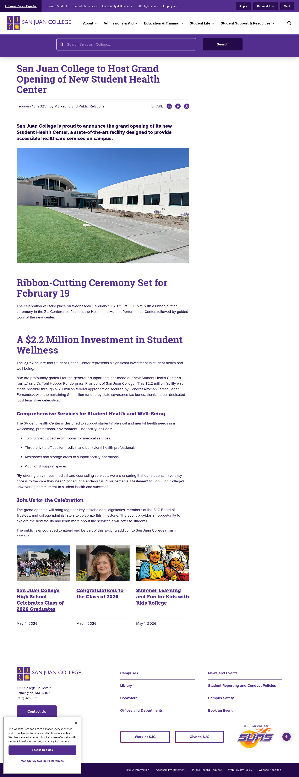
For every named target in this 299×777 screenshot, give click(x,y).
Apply (243, 6)
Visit (287, 6)
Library (126, 685)
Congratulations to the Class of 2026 (100, 594)
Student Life (200, 23)
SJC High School (147, 6)
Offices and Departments (141, 710)
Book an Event (220, 710)
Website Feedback (270, 770)
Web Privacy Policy (240, 770)
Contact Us (36, 711)
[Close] (76, 722)
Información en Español (21, 6)
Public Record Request (207, 770)
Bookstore (128, 698)
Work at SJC (145, 736)
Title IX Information (137, 770)
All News (86, 47)
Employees (170, 6)
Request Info (265, 6)
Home (22, 47)
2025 (102, 47)
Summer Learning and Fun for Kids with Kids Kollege (162, 597)
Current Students (58, 6)
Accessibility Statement (170, 770)
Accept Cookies (42, 750)
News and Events (60, 47)
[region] (42, 745)
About (88, 23)
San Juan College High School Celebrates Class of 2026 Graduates (40, 600)
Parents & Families (85, 6)
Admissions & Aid (119, 23)
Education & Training (161, 23)
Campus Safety (221, 698)
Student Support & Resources (246, 23)
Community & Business (117, 6)
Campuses (129, 673)
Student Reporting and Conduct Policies (242, 685)
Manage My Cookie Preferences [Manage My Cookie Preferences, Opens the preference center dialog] (42, 761)
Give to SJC (199, 736)
